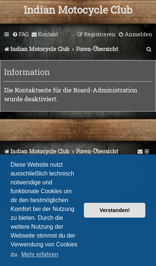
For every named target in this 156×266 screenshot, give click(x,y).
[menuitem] (20, 34)
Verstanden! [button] (115, 210)
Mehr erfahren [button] (39, 254)
